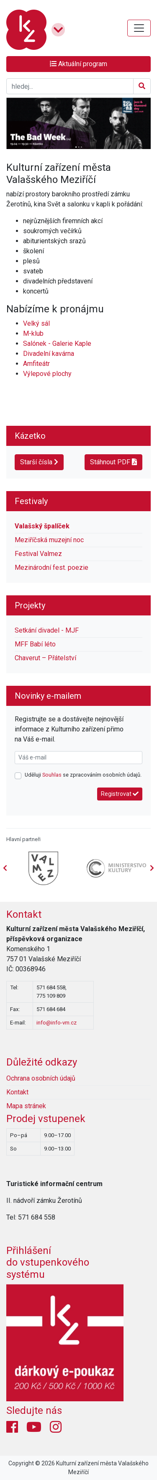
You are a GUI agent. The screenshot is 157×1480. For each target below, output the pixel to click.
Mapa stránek (26, 1106)
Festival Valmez (38, 554)
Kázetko (30, 436)
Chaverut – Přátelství (45, 658)
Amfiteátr (36, 364)
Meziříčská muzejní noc (49, 540)
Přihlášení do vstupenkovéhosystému (47, 1263)
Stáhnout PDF (113, 462)
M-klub (33, 333)
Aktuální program (78, 64)
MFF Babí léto (35, 644)
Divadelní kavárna (48, 354)
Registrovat (120, 793)
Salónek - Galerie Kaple (57, 343)
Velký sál (36, 323)
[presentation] (152, 868)
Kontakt (23, 914)
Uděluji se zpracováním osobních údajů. (83, 775)
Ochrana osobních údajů (40, 1078)
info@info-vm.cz (56, 1022)
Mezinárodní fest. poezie (51, 567)
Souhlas (52, 775)
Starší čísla (39, 462)
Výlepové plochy (47, 374)
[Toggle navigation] (139, 28)
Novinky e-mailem (48, 696)
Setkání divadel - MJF (47, 630)
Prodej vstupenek (45, 1119)
